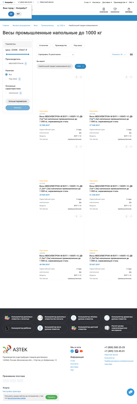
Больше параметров (18, 105)
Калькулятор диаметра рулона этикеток (118, 322)
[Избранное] (100, 12)
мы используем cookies (17, 398)
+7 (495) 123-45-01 (114, 355)
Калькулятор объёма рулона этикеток (84, 322)
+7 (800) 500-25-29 (114, 351)
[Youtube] (81, 355)
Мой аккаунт (114, 10)
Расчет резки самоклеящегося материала (115, 332)
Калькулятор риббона (17, 332)
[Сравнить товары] (89, 12)
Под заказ (13, 83)
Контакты (96, 2)
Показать (17, 112)
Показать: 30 (117, 59)
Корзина (128, 12)
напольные (13, 97)
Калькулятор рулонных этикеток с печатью (18, 322)
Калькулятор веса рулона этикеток (49, 332)
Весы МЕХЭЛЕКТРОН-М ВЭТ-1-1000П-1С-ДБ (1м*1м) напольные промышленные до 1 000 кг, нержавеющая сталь (60, 123)
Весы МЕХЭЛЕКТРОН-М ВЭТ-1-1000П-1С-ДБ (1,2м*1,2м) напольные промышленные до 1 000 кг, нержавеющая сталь (60, 192)
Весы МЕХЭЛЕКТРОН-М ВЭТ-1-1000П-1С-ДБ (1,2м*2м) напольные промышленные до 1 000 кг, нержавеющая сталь (111, 262)
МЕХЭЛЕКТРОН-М (16, 68)
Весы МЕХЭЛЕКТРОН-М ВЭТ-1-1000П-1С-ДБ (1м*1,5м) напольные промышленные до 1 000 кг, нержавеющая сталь (111, 192)
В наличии (43, 50)
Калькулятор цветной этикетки (84, 332)
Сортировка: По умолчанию (49, 59)
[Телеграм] (72, 355)
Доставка (106, 2)
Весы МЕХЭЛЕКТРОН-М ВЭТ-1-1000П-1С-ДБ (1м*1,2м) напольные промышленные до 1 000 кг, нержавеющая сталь (111, 123)
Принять (51, 397)
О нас (86, 2)
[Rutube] (76, 355)
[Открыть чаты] (129, 391)
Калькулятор (109, 362)
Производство (119, 2)
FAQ (130, 2)
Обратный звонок (46, 2)
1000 (80, 70)
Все (8, 78)
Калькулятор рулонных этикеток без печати (51, 322)
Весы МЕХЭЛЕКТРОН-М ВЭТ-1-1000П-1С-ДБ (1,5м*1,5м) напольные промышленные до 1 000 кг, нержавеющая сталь (60, 262)
